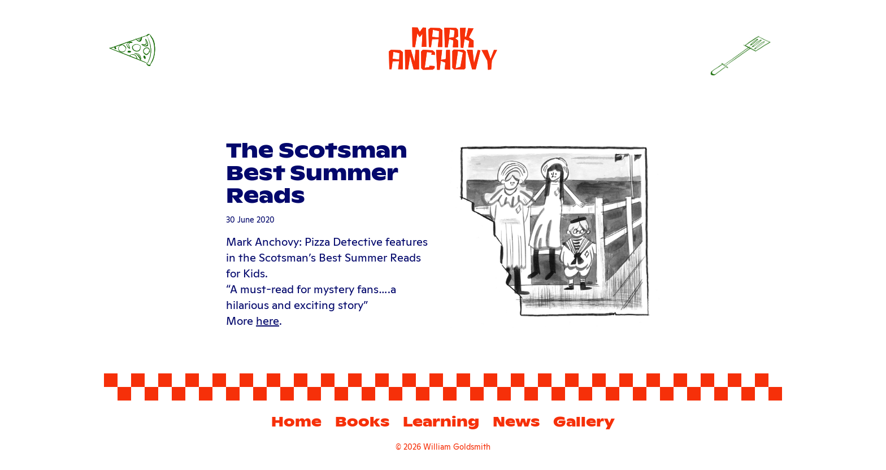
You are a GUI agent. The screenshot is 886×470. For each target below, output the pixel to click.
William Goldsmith (456, 446)
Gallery (584, 421)
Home (296, 421)
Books (362, 421)
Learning (441, 421)
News (516, 421)
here (267, 320)
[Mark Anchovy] (443, 46)
